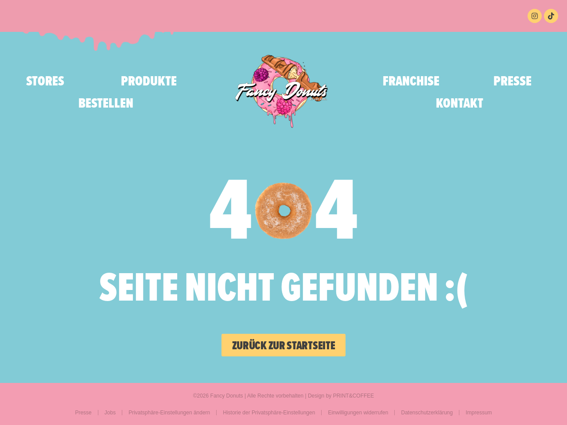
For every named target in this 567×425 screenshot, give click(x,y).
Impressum (479, 413)
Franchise (411, 80)
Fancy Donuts (226, 396)
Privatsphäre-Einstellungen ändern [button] (169, 413)
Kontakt (459, 103)
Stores (45, 80)
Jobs (110, 413)
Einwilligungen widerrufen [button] (358, 413)
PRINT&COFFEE (353, 396)
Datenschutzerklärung (427, 413)
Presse (512, 80)
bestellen (105, 103)
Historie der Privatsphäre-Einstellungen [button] (269, 413)
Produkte (151, 80)
